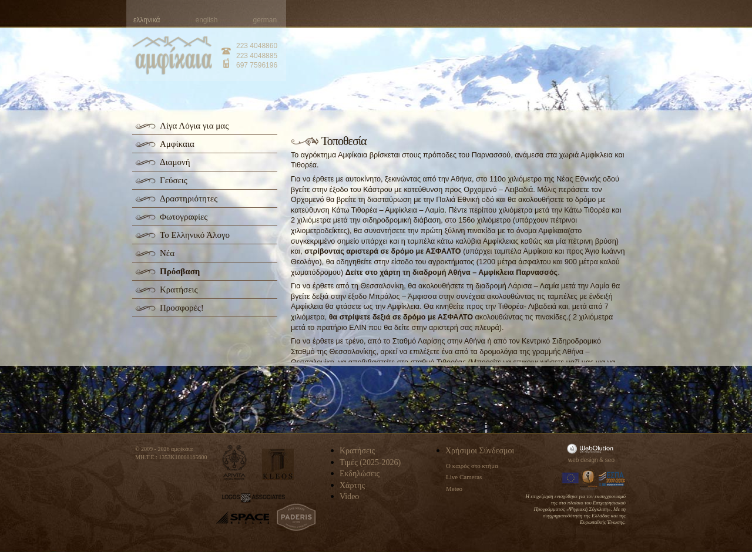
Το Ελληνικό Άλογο (195, 235)
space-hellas (242, 517)
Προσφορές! (182, 307)
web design (583, 460)
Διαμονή (175, 162)
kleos (278, 464)
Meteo (454, 488)
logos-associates (253, 498)
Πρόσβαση (180, 271)
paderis (296, 517)
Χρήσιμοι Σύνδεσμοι (479, 450)
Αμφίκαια (177, 144)
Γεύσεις (173, 180)
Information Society (589, 479)
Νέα (167, 253)
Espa (612, 479)
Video (349, 496)
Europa (570, 479)
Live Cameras (464, 476)
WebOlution (592, 448)
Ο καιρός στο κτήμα (472, 465)
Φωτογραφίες (183, 216)
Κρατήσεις (178, 289)
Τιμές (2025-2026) (370, 462)
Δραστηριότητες (188, 198)
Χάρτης (352, 485)
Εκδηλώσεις (360, 473)
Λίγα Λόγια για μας (194, 125)
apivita (234, 462)
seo (610, 460)
